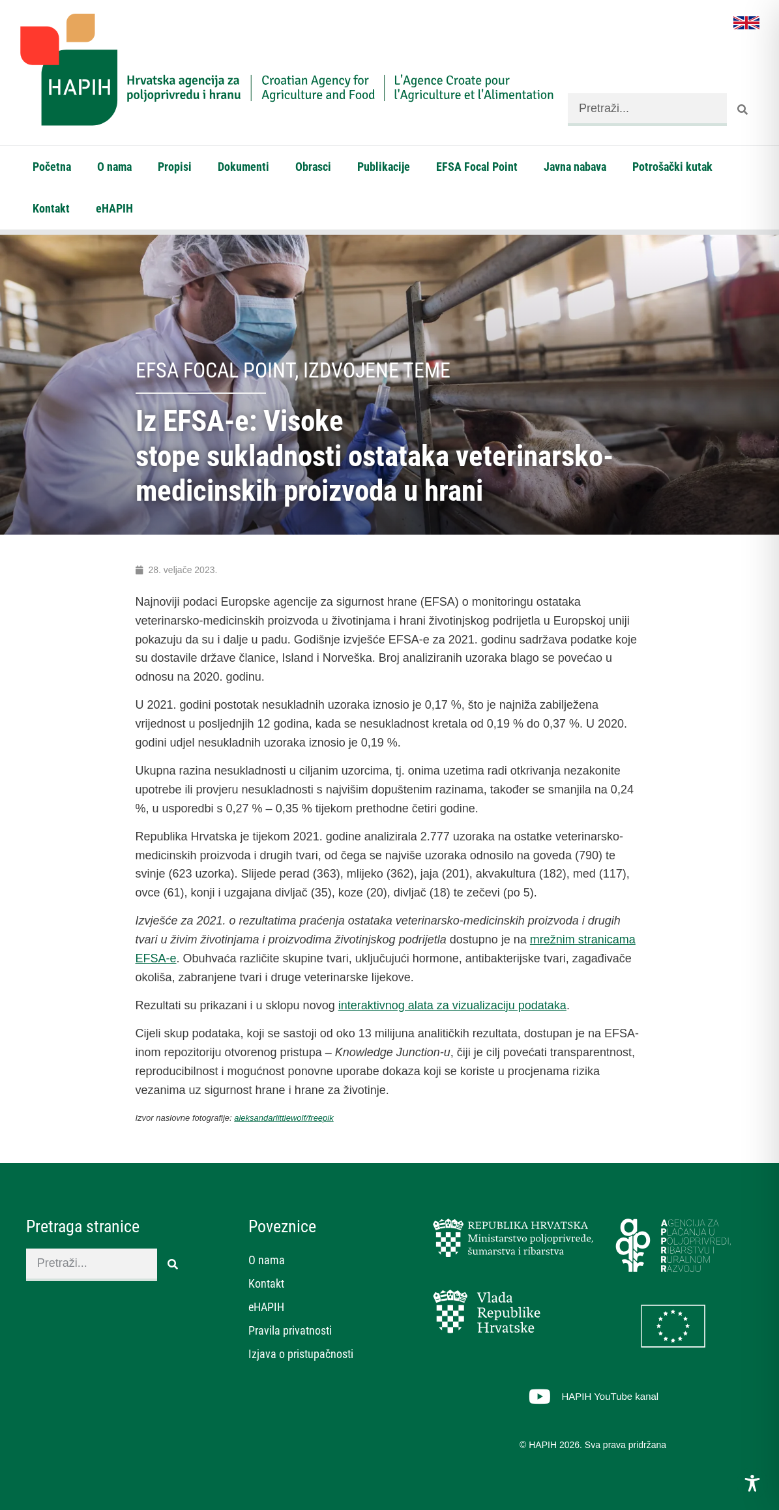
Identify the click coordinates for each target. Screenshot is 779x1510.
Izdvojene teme (376, 370)
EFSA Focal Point (477, 166)
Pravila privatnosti (290, 1330)
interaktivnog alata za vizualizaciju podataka (452, 1005)
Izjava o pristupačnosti (300, 1354)
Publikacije (383, 166)
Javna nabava (575, 166)
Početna (52, 166)
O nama (114, 166)
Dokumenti (243, 166)
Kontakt (51, 208)
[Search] (743, 109)
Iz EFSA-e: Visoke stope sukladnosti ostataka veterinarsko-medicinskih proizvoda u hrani (374, 456)
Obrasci (313, 166)
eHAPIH (114, 208)
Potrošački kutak (672, 166)
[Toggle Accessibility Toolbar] (752, 1483)
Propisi (175, 166)
